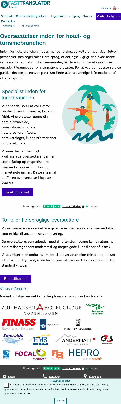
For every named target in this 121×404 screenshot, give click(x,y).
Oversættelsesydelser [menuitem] (31, 16)
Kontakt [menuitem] (6, 21)
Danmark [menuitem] (109, 8)
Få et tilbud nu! (17, 192)
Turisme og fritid (30, 26)
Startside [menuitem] (7, 16)
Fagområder (9, 26)
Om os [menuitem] (87, 16)
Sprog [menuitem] (76, 16)
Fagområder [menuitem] (59, 16)
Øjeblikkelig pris (108, 16)
